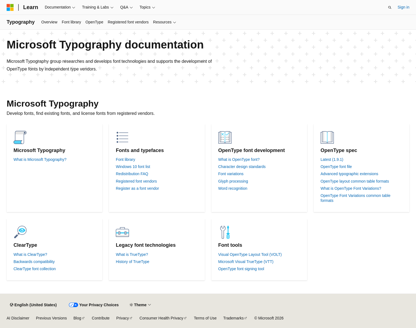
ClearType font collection (35, 269)
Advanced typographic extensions (349, 174)
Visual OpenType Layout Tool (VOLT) (250, 254)
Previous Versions (51, 318)
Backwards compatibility (34, 261)
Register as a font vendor (137, 188)
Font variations (231, 174)
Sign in (403, 7)
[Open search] (389, 7)
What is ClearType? (30, 254)
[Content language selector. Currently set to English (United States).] (33, 304)
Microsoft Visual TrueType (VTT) (245, 261)
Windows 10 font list (133, 166)
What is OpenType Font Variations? (351, 188)
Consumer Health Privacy (161, 318)
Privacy (122, 318)
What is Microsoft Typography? (40, 159)
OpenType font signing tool (241, 269)
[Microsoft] (10, 7)
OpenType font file (336, 166)
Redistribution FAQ (132, 174)
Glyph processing (233, 181)
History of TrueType (132, 261)
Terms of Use (205, 318)
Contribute (101, 318)
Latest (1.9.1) (332, 159)
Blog (77, 318)
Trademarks (233, 318)
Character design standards (242, 166)
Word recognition (233, 188)
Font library (125, 159)
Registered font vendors (136, 181)
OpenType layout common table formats (355, 181)
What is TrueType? (132, 254)
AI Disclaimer (18, 318)
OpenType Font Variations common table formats (355, 198)
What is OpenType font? (239, 159)
